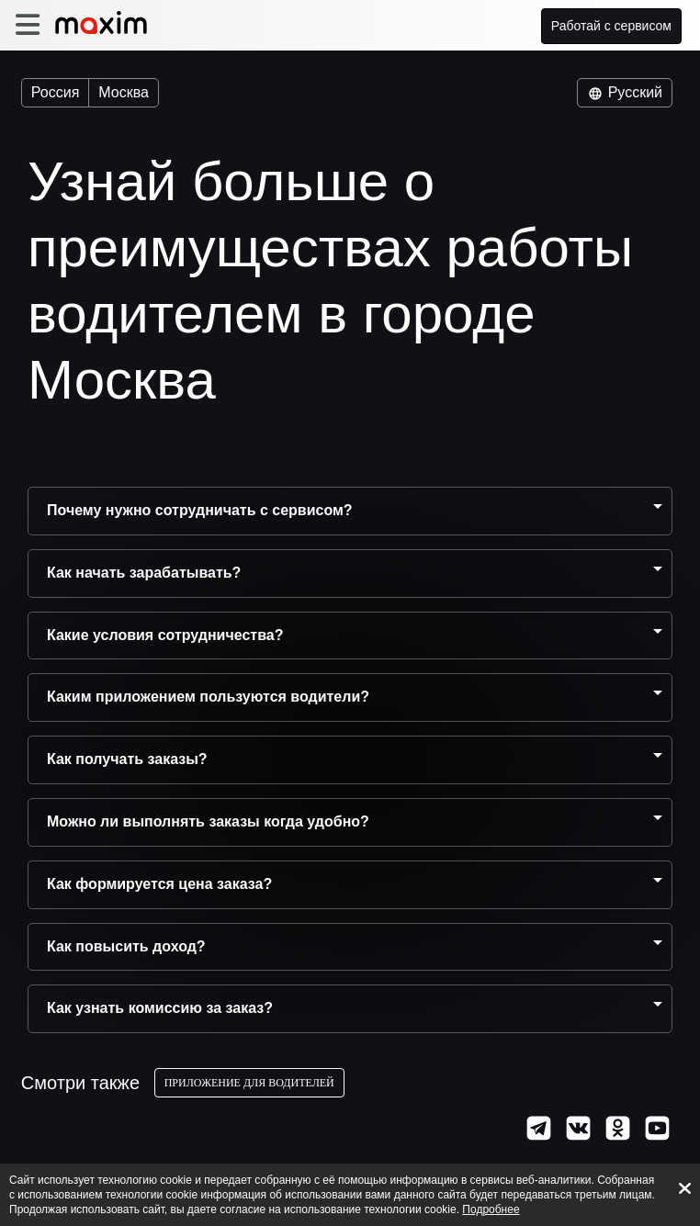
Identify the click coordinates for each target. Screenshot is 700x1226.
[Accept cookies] (685, 1188)
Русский (624, 92)
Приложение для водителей (256, 1082)
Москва (124, 92)
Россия (55, 92)
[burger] (27, 25)
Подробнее (491, 1209)
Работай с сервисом (612, 25)
